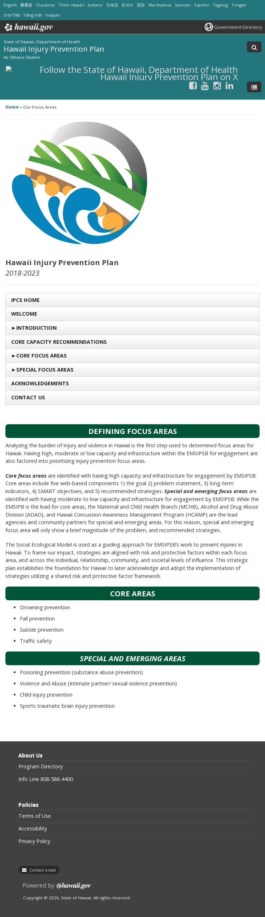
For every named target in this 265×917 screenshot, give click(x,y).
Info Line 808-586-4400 (45, 779)
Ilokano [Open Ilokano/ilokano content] (95, 5)
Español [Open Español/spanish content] (201, 5)
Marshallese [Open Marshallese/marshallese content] (159, 5)
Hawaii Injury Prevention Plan (54, 49)
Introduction (36, 327)
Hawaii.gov (28, 27)
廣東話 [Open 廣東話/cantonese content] (26, 5)
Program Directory (40, 766)
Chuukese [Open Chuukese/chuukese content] (45, 5)
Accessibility (32, 828)
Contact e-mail (43, 870)
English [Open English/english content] (10, 5)
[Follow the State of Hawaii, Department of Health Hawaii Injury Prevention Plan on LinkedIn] (229, 85)
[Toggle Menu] (254, 87)
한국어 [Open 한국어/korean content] (127, 5)
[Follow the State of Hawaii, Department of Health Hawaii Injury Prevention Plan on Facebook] (193, 85)
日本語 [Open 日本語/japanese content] (112, 5)
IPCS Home (25, 300)
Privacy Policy (34, 841)
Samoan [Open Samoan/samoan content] (183, 5)
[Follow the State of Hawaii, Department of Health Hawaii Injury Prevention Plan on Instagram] (217, 85)
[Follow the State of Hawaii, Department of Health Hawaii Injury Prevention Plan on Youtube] (205, 85)
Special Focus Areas (45, 369)
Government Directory (238, 27)
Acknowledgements (40, 383)
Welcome (24, 313)
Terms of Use (34, 816)
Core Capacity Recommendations (59, 341)
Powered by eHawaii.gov (57, 889)
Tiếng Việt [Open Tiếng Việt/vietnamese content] (32, 15)
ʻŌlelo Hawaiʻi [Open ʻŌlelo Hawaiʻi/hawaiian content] (71, 5)
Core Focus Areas (41, 355)
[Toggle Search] (254, 46)
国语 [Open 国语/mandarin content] (141, 5)
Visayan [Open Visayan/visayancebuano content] (52, 15)
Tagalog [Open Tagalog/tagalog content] (220, 5)
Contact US (28, 397)
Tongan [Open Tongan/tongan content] (238, 5)
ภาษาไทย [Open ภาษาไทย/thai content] (12, 15)
